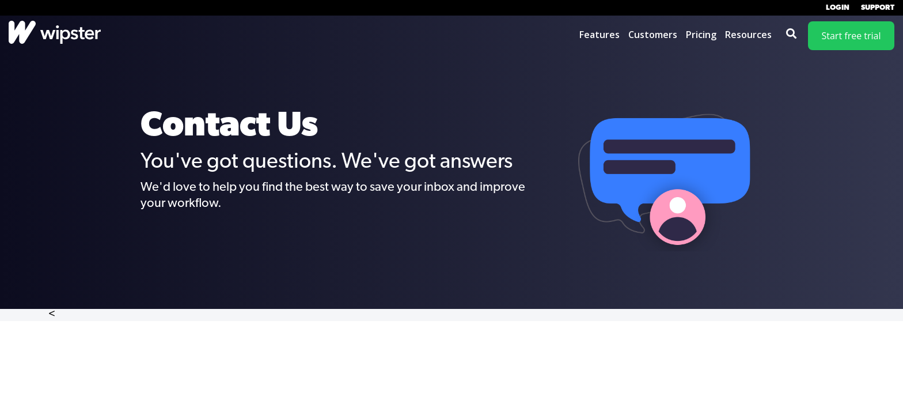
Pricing (701, 34)
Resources (748, 34)
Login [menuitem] (837, 8)
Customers (652, 34)
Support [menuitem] (877, 8)
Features (599, 34)
